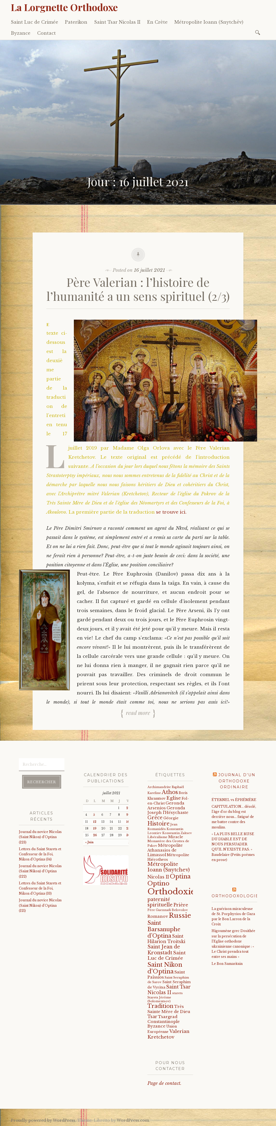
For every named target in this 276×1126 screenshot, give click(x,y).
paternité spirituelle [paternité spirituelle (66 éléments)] (159, 902)
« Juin (89, 842)
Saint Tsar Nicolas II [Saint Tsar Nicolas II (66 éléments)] (169, 990)
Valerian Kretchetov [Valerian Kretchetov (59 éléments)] (168, 1034)
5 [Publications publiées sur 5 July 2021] (94, 815)
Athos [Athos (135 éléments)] (170, 792)
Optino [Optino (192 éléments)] (158, 883)
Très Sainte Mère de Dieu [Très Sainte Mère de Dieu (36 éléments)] (168, 1009)
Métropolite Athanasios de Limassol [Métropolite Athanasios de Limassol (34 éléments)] (165, 850)
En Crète (157, 22)
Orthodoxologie (235, 896)
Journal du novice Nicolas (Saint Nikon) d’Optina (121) (40, 905)
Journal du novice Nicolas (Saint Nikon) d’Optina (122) (40, 871)
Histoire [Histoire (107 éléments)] (158, 823)
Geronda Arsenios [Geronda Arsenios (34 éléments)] (165, 805)
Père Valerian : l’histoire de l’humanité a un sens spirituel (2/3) (138, 289)
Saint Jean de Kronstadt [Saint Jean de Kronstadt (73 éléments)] (163, 949)
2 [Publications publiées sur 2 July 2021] (127, 808)
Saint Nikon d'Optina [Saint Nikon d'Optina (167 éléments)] (164, 968)
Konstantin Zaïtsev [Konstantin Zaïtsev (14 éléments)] (177, 833)
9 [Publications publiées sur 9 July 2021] (127, 815)
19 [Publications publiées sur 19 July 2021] (94, 828)
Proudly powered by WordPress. (43, 1120)
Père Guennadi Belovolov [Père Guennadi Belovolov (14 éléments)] (167, 910)
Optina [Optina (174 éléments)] (180, 876)
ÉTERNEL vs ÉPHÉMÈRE (234, 800)
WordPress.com (133, 1120)
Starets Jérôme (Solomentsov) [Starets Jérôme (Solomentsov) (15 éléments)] (159, 999)
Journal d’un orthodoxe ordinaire (237, 780)
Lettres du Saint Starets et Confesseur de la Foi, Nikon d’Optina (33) (40, 888)
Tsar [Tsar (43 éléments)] (152, 1016)
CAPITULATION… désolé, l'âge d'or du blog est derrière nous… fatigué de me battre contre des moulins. (234, 816)
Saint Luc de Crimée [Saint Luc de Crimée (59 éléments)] (166, 955)
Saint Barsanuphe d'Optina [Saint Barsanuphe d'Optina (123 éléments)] (163, 929)
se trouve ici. (171, 512)
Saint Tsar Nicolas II (117, 22)
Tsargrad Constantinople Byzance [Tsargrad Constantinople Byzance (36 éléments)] (163, 1021)
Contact (46, 33)
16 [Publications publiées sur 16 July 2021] (128, 822)
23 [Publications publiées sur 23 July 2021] (128, 828)
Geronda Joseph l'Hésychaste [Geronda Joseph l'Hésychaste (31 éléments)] (167, 810)
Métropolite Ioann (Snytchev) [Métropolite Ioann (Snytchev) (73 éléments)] (168, 867)
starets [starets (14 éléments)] (177, 993)
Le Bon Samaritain (227, 964)
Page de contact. (164, 1083)
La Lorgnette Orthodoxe (64, 7)
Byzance (20, 33)
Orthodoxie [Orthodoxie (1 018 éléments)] (171, 891)
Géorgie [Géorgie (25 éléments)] (170, 818)
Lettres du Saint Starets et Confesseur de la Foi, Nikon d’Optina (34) (40, 854)
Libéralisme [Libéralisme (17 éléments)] (157, 837)
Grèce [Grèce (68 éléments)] (155, 818)
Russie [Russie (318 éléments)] (180, 916)
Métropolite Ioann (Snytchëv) (208, 22)
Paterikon (76, 22)
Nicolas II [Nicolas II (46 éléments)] (158, 877)
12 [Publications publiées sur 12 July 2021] (94, 822)
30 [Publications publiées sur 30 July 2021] (128, 835)
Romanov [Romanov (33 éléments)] (157, 916)
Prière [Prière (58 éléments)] (180, 905)
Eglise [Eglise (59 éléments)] (173, 798)
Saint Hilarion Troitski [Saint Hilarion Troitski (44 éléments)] (166, 939)
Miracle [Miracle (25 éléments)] (175, 837)
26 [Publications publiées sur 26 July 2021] (95, 835)
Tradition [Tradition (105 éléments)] (160, 1006)
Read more (138, 712)
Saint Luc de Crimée (34, 22)
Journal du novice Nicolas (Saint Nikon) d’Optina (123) (40, 837)
